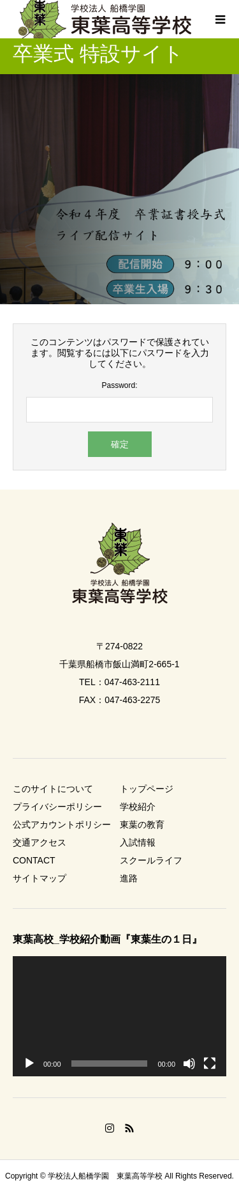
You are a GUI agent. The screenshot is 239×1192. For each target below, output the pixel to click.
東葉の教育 (142, 824)
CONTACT (34, 860)
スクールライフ (151, 860)
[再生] (29, 1063)
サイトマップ (39, 878)
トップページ (146, 789)
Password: (119, 385)
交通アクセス (39, 842)
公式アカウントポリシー (62, 824)
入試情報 (138, 842)
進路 (129, 878)
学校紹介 (138, 806)
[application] (119, 1016)
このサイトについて (53, 789)
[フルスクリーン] (209, 1063)
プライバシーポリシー (57, 806)
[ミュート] (189, 1063)
